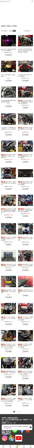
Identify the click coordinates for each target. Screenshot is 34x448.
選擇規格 (26, 107)
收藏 (30, 447)
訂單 (24, 447)
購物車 (17, 446)
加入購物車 (9, 54)
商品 (10, 447)
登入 (3, 447)
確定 (14, 30)
